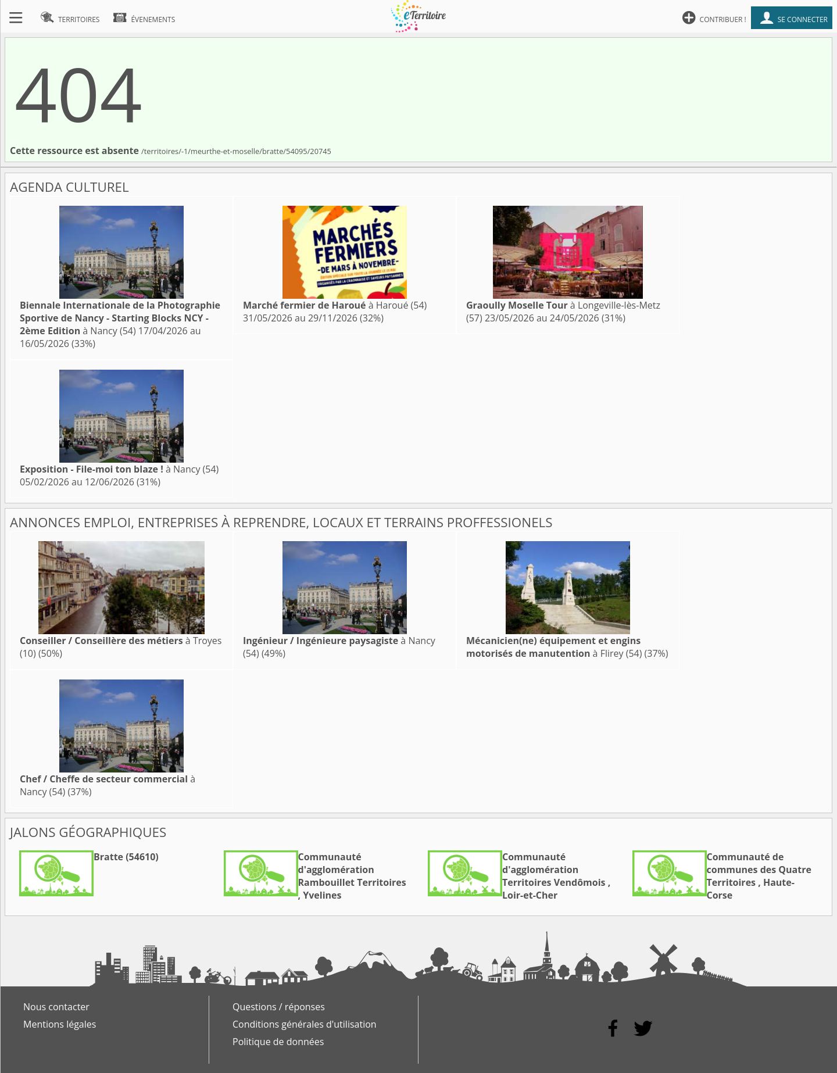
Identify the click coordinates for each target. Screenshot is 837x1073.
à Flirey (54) (554, 647)
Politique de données (278, 1041)
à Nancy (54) (120, 318)
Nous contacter (56, 1006)
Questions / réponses (279, 1006)
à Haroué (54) (335, 305)
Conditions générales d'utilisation (305, 1024)
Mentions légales (59, 1024)
